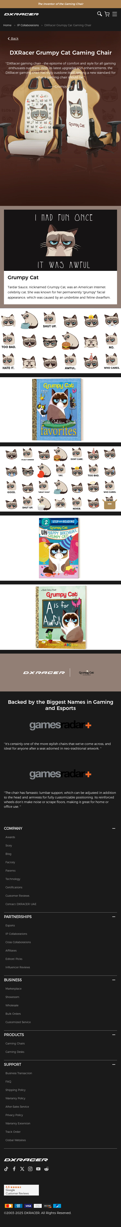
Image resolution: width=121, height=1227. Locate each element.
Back (13, 39)
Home (7, 25)
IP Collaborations (28, 25)
